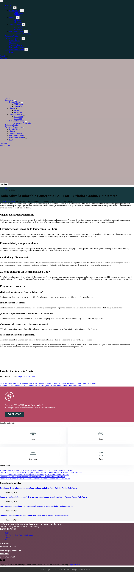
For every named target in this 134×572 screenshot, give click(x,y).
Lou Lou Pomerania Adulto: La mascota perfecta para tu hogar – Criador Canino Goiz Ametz (34, 475)
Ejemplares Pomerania (22, 123)
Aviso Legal (45, 570)
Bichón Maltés (15, 102)
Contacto (3, 144)
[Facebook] (1, 561)
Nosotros (8, 98)
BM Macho (18, 106)
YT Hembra (18, 117)
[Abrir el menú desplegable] (15, 100)
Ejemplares (9, 100)
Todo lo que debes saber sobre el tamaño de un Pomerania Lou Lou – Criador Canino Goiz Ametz (36, 471)
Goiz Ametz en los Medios (15, 138)
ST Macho (18, 112)
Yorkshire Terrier (16, 115)
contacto (31, 527)
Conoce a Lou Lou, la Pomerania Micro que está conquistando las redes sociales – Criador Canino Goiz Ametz (41, 473)
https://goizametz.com (26, 376)
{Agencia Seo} (74, 565)
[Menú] (4, 184)
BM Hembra (18, 104)
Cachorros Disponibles (13, 127)
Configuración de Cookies (80, 570)
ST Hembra (18, 110)
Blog (11, 140)
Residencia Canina (12, 125)
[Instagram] (4, 561)
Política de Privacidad (61, 570)
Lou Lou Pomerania (17, 121)
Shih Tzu (13, 108)
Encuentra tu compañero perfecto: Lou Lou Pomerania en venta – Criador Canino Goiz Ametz (35, 479)
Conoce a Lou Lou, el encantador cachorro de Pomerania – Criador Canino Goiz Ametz (32, 477)
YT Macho (18, 119)
